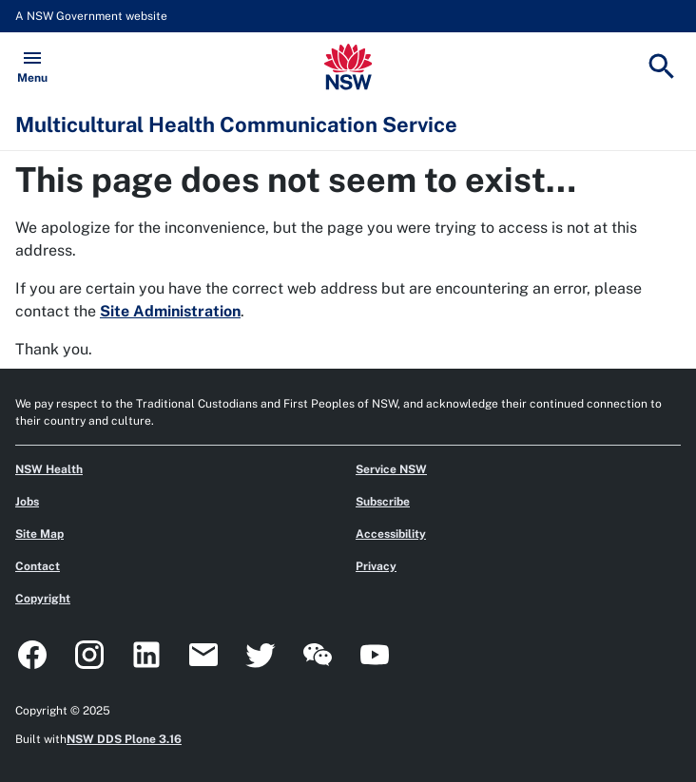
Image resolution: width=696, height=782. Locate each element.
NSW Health (49, 469)
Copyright (42, 598)
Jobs (27, 501)
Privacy (376, 566)
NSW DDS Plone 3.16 (124, 739)
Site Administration (170, 311)
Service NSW (391, 469)
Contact (37, 566)
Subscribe (383, 501)
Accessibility (391, 534)
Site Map (39, 534)
